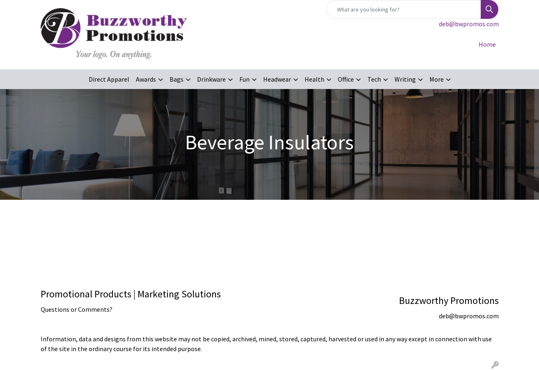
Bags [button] (176, 79)
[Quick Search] (403, 9)
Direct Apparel (109, 79)
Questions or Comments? (76, 309)
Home (487, 44)
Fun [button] (244, 79)
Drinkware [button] (211, 79)
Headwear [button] (277, 79)
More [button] (436, 79)
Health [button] (314, 79)
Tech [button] (374, 79)
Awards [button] (146, 79)
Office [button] (346, 79)
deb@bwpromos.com (469, 24)
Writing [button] (405, 79)
